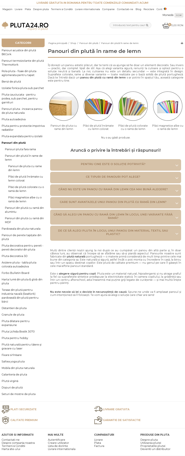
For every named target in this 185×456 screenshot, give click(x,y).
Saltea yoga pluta (13, 361)
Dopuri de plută (12, 387)
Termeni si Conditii (62, 9)
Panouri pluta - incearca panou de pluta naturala (22, 110)
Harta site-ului (11, 449)
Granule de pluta (13, 314)
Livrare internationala (87, 9)
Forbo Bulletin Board (15, 273)
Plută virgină (10, 381)
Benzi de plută (11, 81)
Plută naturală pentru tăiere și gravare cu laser (21, 346)
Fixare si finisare (12, 355)
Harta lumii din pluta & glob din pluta (22, 281)
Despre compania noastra (18, 442)
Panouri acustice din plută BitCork (19, 52)
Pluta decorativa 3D (15, 256)
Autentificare (56, 439)
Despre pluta (41, 9)
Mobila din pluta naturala (18, 368)
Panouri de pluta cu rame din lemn (25, 168)
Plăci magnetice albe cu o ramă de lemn (25, 199)
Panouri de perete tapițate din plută (21, 237)
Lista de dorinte (58, 446)
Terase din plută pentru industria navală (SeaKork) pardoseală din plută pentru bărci (20, 295)
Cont (159, 9)
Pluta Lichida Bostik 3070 (18, 331)
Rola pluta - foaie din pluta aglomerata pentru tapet (19, 73)
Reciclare (148, 9)
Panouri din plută (14, 142)
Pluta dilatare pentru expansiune (16, 323)
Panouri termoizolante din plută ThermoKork (23, 62)
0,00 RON (172, 25)
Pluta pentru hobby (15, 338)
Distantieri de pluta (14, 308)
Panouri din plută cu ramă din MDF (24, 220)
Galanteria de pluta (14, 374)
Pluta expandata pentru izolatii (22, 136)
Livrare (18, 9)
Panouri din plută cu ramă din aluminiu (24, 209)
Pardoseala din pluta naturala (21, 228)
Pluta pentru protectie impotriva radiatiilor (23, 127)
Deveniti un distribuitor (155, 449)
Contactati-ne (125, 9)
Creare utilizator (58, 442)
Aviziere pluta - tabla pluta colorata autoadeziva (19, 264)
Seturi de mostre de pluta (19, 394)
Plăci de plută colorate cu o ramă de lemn (26, 189)
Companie (108, 9)
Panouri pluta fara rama (20, 149)
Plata (28, 9)
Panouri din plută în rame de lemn (24, 157)
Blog (138, 9)
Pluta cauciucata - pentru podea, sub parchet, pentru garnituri (20, 98)
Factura (99, 446)
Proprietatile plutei (152, 446)
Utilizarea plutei (150, 442)
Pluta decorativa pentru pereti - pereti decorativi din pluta (22, 247)
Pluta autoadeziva (14, 119)
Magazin (7, 9)
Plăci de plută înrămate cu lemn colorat (25, 178)
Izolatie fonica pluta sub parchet (23, 88)
